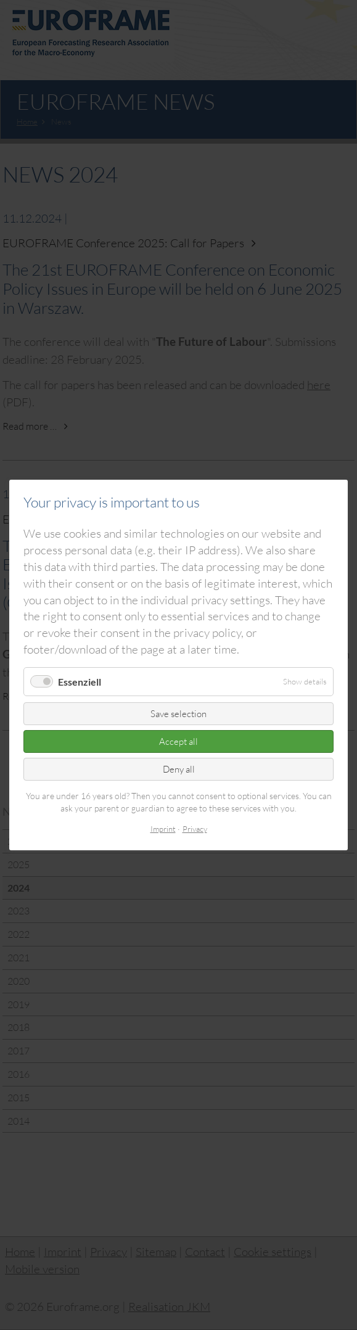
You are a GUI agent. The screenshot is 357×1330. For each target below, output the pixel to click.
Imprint (163, 829)
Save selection (178, 714)
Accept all (178, 741)
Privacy (195, 829)
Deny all (179, 769)
